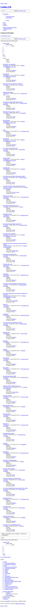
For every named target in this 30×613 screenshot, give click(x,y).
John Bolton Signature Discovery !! (11, 205)
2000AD (23, 169)
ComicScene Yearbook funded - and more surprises (14, 283)
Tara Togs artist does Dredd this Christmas (12, 322)
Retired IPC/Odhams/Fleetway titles (13, 66)
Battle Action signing (8, 195)
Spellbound (5, 314)
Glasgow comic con (7, 264)
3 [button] (3, 49)
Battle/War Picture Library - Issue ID (11, 111)
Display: (6, 533)
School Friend (6, 332)
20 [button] (3, 54)
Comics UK (6, 7)
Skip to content (4, 3)
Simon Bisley (6, 357)
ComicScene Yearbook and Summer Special (13, 102)
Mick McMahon (6, 414)
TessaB (6, 255)
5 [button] (3, 52)
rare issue (5, 443)
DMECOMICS (8, 245)
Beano (22, 461)
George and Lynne (7, 498)
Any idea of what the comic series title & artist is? (14, 186)
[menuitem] (10, 16)
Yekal (6, 434)
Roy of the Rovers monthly (9, 233)
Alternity (5, 349)
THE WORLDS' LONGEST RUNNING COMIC (14, 176)
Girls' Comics (24, 333)
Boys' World (6, 138)
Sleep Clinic (6, 367)
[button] (6, 43)
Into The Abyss (8, 387)
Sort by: (16, 533)
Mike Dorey (6, 423)
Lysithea (6, 113)
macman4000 (8, 295)
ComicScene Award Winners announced (12, 223)
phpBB (7, 601)
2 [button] (3, 48)
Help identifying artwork (8, 433)
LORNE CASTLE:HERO (9, 468)
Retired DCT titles (25, 315)
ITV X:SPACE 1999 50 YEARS (10, 148)
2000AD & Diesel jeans (8, 516)
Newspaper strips (25, 131)
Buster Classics (6, 120)
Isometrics (5, 340)
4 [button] (3, 51)
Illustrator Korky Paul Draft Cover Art (11, 386)
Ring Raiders (6, 74)
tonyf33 (6, 103)
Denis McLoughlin (7, 395)
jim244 (6, 85)
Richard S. (7, 65)
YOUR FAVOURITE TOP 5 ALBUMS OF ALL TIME (15, 488)
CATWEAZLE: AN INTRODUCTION (12, 524)
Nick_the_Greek (8, 187)
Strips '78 (5, 304)
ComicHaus (6, 273)
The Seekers (6, 451)
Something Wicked (7, 214)
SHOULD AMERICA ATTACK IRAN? (12, 478)
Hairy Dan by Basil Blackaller (10, 460)
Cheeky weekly (6, 158)
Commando (23, 113)
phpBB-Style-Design (20, 603)
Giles (4, 130)
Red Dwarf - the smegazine (9, 64)
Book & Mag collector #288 (9, 376)
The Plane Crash (7, 506)
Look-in (21, 85)
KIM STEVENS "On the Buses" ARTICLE (12, 83)
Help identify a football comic (10, 254)
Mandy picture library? (8, 92)
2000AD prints (6, 167)
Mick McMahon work (8, 405)
